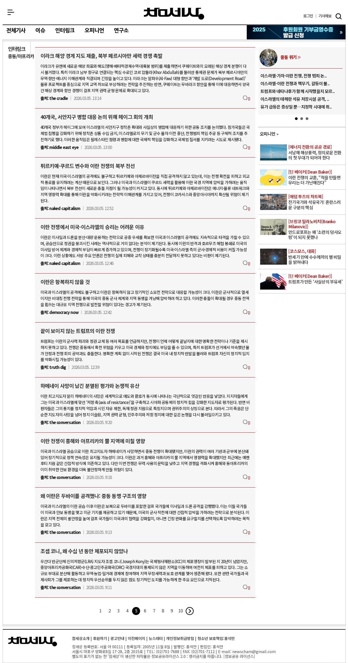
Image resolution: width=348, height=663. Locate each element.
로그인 (308, 16)
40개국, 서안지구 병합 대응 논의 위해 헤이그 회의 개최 (96, 117)
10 (180, 610)
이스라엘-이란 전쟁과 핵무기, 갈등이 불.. (295, 83)
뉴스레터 (156, 638)
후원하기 (100, 638)
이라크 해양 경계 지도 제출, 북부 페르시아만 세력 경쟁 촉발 (101, 55)
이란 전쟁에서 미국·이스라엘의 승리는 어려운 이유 (92, 227)
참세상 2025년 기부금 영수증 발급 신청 (296, 32)
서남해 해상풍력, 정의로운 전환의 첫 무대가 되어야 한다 (316, 152)
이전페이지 (136, 638)
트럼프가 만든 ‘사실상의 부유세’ (316, 279)
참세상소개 (80, 638)
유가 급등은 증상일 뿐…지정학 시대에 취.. (296, 106)
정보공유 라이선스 (239, 656)
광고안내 (117, 638)
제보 (325, 16)
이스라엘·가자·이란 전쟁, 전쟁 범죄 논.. (293, 75)
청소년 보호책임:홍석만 (216, 638)
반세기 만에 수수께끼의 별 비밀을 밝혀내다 (316, 257)
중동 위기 (288, 57)
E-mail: (224, 651)
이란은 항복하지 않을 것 (65, 282)
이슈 (40, 30)
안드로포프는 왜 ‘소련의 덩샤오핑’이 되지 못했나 (316, 230)
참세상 (174, 14)
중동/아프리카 (21, 56)
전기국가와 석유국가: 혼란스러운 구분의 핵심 (316, 202)
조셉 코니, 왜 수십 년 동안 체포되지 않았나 (84, 551)
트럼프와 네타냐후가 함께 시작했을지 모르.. (297, 91)
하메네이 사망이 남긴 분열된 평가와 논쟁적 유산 (89, 385)
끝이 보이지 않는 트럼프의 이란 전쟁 (77, 331)
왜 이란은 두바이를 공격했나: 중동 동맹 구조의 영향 (93, 496)
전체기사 (16, 30)
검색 (338, 16)
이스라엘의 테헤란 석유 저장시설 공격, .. (294, 99)
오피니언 (94, 30)
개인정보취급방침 (180, 638)
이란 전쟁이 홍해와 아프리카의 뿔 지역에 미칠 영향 (92, 441)
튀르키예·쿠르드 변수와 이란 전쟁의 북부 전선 (87, 166)
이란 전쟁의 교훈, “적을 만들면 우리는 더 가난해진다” (316, 177)
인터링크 (65, 30)
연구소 (121, 30)
